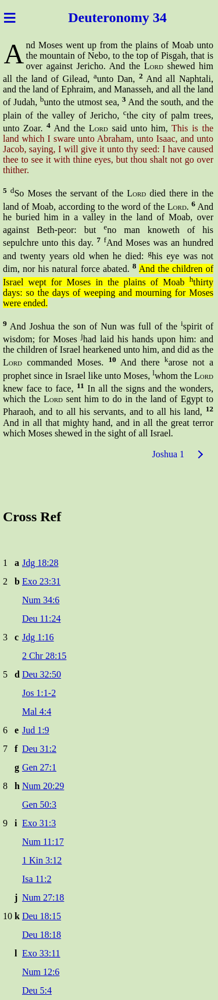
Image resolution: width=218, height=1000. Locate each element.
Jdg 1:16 (38, 637)
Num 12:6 (40, 972)
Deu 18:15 (41, 916)
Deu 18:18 (41, 935)
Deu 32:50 (41, 674)
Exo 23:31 (41, 581)
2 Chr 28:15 (44, 656)
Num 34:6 (40, 600)
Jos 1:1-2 (39, 693)
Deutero (92, 17)
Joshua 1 (168, 454)
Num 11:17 (43, 842)
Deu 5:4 (37, 990)
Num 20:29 (43, 786)
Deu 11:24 (41, 618)
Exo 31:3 (39, 823)
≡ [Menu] (9, 17)
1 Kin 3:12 (42, 860)
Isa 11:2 (37, 879)
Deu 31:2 (39, 749)
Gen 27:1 (39, 767)
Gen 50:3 (39, 804)
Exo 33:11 (41, 953)
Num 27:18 (43, 897)
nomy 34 (141, 17)
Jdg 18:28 (40, 563)
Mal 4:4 (36, 711)
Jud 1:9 (35, 730)
